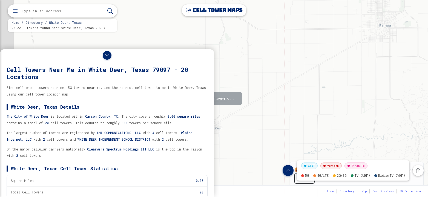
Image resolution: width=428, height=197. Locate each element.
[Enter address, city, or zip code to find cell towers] (63, 11)
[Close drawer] (107, 55)
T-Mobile (355, 165)
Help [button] (363, 191)
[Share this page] (418, 170)
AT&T (309, 165)
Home (15, 22)
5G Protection (410, 191)
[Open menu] (15, 10)
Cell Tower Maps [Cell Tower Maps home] (214, 10)
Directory (34, 22)
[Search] (110, 11)
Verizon (331, 165)
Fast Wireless (383, 191)
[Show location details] (288, 170)
